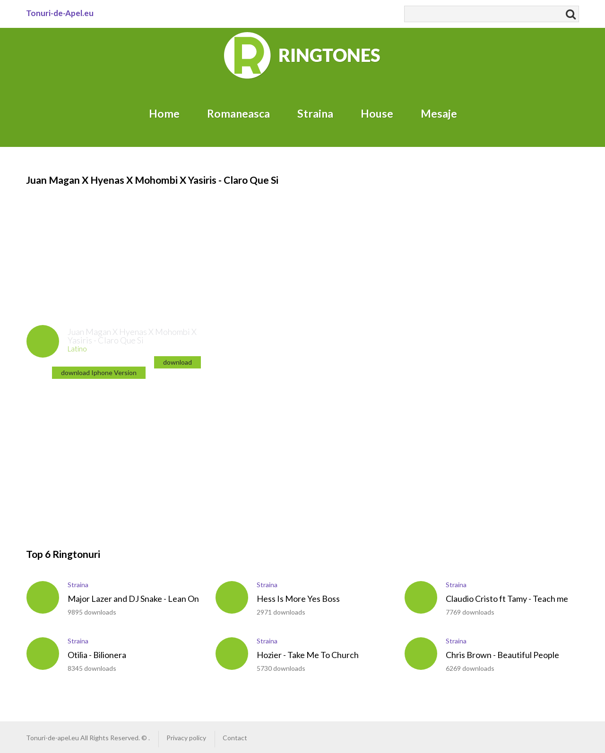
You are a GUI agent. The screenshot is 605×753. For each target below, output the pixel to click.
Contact (235, 738)
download (177, 362)
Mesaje (438, 113)
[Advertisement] (83, 246)
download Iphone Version (99, 372)
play (42, 341)
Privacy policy (186, 738)
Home (164, 113)
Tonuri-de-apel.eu (52, 738)
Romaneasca (238, 113)
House (376, 113)
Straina (315, 113)
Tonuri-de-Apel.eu (60, 13)
